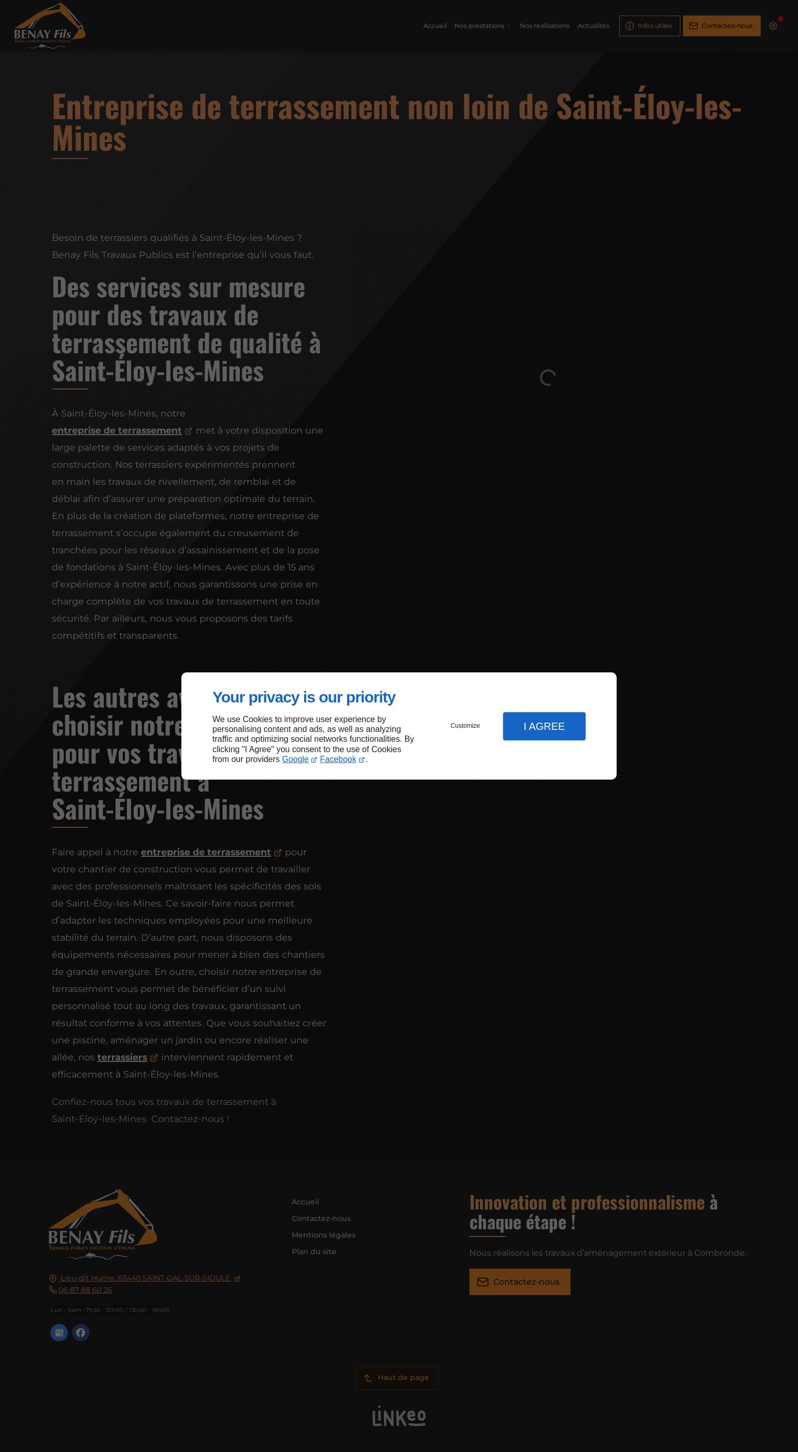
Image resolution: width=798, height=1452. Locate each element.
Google (295, 759)
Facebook (338, 759)
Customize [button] (465, 725)
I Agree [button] (544, 726)
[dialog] (399, 726)
